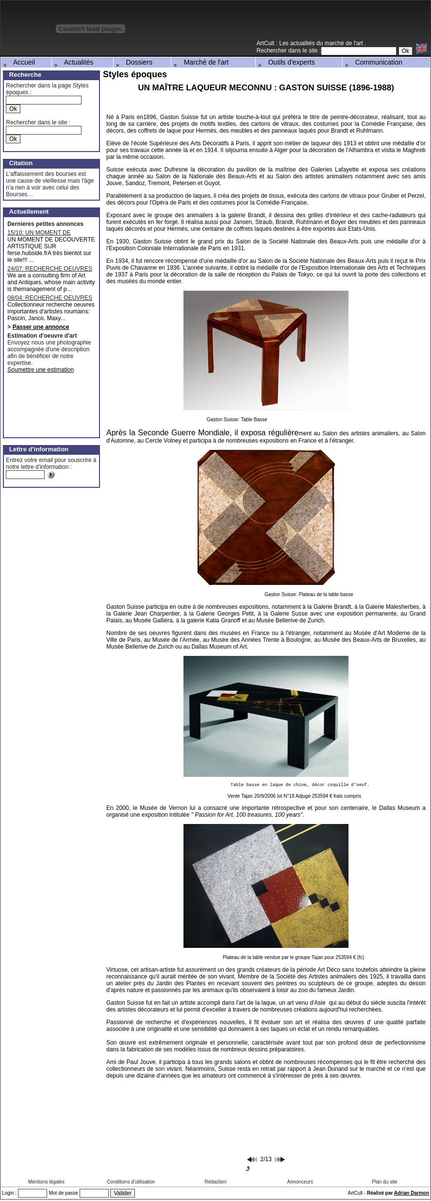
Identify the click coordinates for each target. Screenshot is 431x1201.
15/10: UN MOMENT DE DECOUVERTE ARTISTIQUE (45, 232)
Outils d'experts (286, 62)
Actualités (73, 62)
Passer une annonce (41, 327)
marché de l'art (345, 43)
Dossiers (133, 62)
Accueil (18, 62)
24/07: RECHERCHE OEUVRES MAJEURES (49, 268)
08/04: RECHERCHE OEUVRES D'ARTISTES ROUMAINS (49, 297)
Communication (373, 62)
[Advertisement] (317, 23)
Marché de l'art (200, 62)
